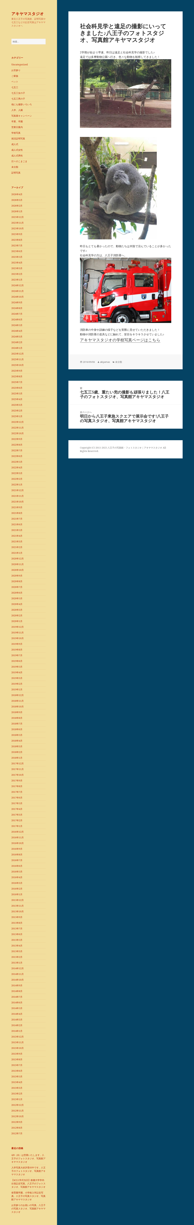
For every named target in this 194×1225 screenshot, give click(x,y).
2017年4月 (16, 808)
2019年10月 (17, 638)
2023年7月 (16, 382)
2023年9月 (16, 370)
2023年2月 (16, 410)
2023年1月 (16, 416)
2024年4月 (16, 330)
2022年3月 (16, 473)
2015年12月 (17, 900)
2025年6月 (16, 251)
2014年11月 (17, 974)
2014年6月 (16, 1002)
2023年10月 (17, 365)
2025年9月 (16, 234)
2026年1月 (16, 211)
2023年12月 (17, 353)
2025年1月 (16, 279)
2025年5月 (16, 256)
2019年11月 (17, 632)
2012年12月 (17, 1104)
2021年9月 (16, 507)
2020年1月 (16, 621)
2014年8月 (16, 991)
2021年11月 (17, 495)
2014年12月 (17, 968)
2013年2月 (16, 1093)
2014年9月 (16, 985)
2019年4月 (16, 672)
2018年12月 (17, 695)
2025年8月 (16, 239)
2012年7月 (16, 1133)
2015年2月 (16, 956)
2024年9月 (16, 302)
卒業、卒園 (17, 121)
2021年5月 (16, 530)
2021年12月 (17, 490)
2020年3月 (16, 609)
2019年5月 (16, 666)
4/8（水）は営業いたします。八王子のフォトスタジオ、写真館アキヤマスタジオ (28, 1158)
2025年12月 (17, 217)
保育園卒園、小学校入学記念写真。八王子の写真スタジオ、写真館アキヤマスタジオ (28, 1196)
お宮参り (15, 70)
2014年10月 (17, 979)
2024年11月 (17, 291)
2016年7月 (16, 860)
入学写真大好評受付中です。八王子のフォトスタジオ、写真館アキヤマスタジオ (28, 1171)
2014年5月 (16, 1008)
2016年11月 (17, 837)
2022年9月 (16, 439)
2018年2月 (16, 752)
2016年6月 (16, 865)
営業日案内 (17, 127)
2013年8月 (16, 1059)
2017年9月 (16, 780)
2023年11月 (17, 359)
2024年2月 (16, 342)
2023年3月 (16, 404)
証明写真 (15, 172)
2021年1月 (16, 552)
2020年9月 (16, 575)
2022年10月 (17, 433)
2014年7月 (16, 996)
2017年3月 (16, 814)
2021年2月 (16, 547)
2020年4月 (16, 604)
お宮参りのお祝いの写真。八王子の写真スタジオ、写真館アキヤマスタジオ (28, 1208)
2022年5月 (16, 461)
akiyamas (105, 361)
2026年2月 (16, 205)
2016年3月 (16, 882)
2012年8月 (16, 1127)
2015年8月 (16, 922)
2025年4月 (16, 262)
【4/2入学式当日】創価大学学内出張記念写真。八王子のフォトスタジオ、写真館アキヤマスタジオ (28, 1183)
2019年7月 (16, 655)
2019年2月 (16, 683)
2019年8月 (16, 649)
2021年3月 (16, 541)
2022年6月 (16, 456)
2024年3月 (16, 336)
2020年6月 (16, 592)
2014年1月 (16, 1030)
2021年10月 (17, 501)
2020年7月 (16, 587)
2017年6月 (16, 797)
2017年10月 (17, 774)
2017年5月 (16, 803)
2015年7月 (16, 928)
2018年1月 (16, 757)
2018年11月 (17, 700)
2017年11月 (17, 769)
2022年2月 (16, 478)
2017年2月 (16, 820)
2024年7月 (16, 313)
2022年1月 (16, 484)
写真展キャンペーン (21, 115)
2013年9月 (16, 1053)
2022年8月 (16, 444)
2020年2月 (16, 615)
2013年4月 (16, 1082)
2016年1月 (16, 894)
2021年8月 (16, 513)
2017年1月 (16, 826)
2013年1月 (16, 1099)
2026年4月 (16, 194)
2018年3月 (16, 746)
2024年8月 (16, 308)
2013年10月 (17, 1048)
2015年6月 (16, 934)
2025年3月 (16, 268)
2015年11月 (17, 905)
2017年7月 (16, 791)
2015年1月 (16, 962)
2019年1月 (16, 689)
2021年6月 (16, 524)
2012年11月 (17, 1110)
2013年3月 (16, 1087)
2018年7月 (16, 723)
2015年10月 (17, 911)
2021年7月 (16, 518)
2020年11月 (17, 564)
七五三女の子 (18, 92)
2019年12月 (17, 626)
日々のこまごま (19, 161)
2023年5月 (16, 393)
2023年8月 (16, 376)
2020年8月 (16, 581)
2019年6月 (16, 661)
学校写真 (15, 132)
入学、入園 (17, 110)
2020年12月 (17, 558)
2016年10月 (17, 843)
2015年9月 (16, 917)
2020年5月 (16, 598)
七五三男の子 (18, 98)
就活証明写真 (18, 138)
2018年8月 (16, 717)
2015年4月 (16, 945)
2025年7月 (16, 245)
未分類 (14, 166)
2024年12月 (17, 285)
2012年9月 (16, 1122)
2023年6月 (16, 387)
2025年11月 (17, 222)
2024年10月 (17, 296)
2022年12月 (17, 421)
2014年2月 (16, 1025)
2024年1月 (16, 347)
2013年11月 (17, 1042)
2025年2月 (16, 273)
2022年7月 (16, 450)
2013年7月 (16, 1065)
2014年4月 (16, 1013)
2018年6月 (16, 729)
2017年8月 (16, 786)
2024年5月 (16, 325)
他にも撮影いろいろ (21, 104)
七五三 (14, 87)
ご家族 (14, 75)
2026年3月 (16, 199)
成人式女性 (17, 149)
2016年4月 (16, 877)
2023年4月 (16, 399)
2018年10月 (17, 706)
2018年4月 (16, 740)
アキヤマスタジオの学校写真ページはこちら (120, 339)
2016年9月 (16, 848)
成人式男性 (17, 155)
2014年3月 (16, 1019)
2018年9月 (16, 712)
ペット (14, 81)
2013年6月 (16, 1070)
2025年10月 (17, 228)
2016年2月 (16, 888)
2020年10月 (17, 569)
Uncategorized (19, 64)
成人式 (14, 144)
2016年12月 (17, 831)
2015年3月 (16, 951)
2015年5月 (16, 939)
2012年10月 (17, 1116)
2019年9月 (16, 643)
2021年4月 (16, 535)
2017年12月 (17, 763)
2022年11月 (17, 427)
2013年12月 (17, 1036)
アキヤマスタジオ (27, 13)
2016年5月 (16, 871)
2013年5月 (16, 1076)
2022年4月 (16, 467)
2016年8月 (16, 854)
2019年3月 (16, 678)
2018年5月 (16, 734)
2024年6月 (16, 319)
